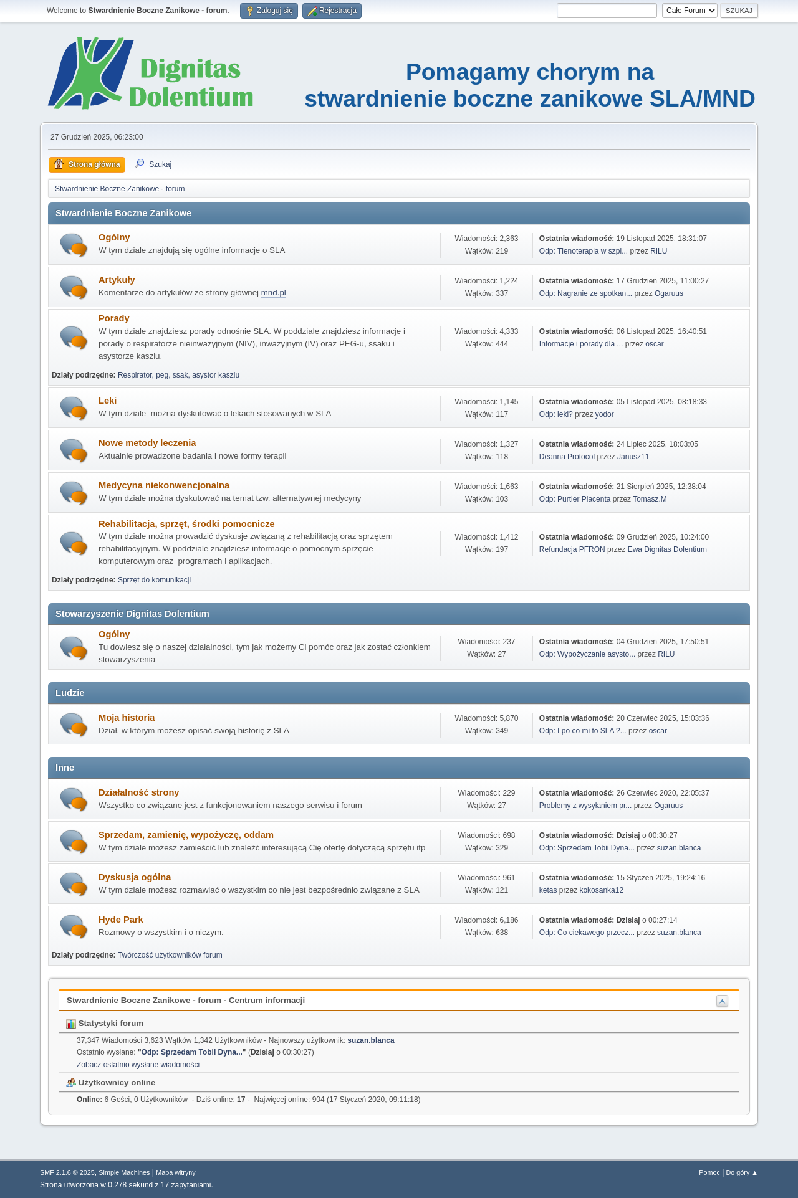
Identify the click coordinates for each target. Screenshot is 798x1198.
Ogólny (114, 237)
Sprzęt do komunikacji (154, 580)
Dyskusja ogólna (135, 877)
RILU (658, 251)
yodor (604, 414)
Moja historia (127, 718)
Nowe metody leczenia (147, 443)
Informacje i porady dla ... (581, 344)
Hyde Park (121, 920)
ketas (548, 890)
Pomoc (709, 1172)
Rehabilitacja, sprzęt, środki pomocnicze (187, 524)
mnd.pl (273, 292)
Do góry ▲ (742, 1172)
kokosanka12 (601, 890)
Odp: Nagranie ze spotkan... (585, 293)
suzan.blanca (679, 848)
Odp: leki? (556, 414)
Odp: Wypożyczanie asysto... (587, 654)
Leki (108, 401)
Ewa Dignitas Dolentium (667, 549)
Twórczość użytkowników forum (170, 955)
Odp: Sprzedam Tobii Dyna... (587, 848)
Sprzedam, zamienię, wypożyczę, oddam (186, 835)
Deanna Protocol (567, 456)
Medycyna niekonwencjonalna (164, 485)
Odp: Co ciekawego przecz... (587, 932)
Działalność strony (139, 792)
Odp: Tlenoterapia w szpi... (583, 251)
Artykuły (117, 280)
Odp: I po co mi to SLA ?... (583, 730)
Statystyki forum (104, 1023)
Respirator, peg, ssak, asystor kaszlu (178, 375)
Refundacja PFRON (572, 549)
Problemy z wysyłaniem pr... (585, 805)
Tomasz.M (650, 499)
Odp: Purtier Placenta (576, 499)
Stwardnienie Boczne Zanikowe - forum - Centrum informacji (186, 1000)
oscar (654, 344)
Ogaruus (669, 293)
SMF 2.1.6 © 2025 (67, 1172)
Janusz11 (633, 456)
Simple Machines (124, 1172)
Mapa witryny (176, 1172)
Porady (114, 318)
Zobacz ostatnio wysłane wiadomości (138, 1064)
